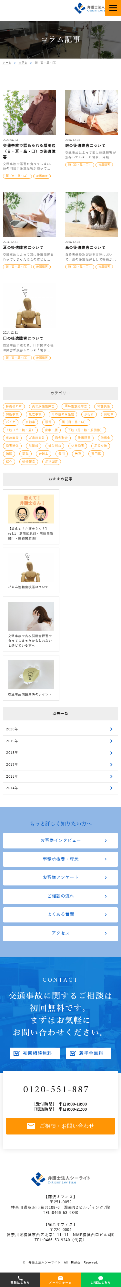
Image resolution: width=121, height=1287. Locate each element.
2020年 (12, 728)
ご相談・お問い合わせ (60, 1130)
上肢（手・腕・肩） (20, 429)
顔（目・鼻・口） (74, 422)
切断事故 (12, 414)
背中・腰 (51, 429)
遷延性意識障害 (76, 406)
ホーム (7, 62)
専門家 (96, 452)
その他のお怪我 (63, 414)
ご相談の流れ (60, 898)
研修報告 (28, 460)
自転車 (109, 414)
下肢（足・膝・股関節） (85, 429)
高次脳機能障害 (43, 406)
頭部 (48, 422)
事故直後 (12, 437)
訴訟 (25, 452)
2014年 (12, 788)
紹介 (9, 460)
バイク (10, 422)
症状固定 (51, 460)
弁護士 (43, 452)
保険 (9, 452)
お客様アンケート (61, 879)
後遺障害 (84, 437)
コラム (23, 62)
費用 (61, 452)
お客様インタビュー (60, 840)
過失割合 (61, 437)
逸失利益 (54, 445)
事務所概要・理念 (61, 860)
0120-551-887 (58, 1094)
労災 (78, 452)
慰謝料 (33, 445)
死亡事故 (35, 414)
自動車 (30, 422)
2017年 (12, 764)
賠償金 (105, 437)
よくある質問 (60, 917)
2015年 (12, 776)
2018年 (12, 752)
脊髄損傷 (103, 406)
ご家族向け (37, 437)
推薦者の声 (14, 406)
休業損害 (77, 445)
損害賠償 (12, 445)
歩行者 (89, 414)
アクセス (61, 936)
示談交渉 (100, 445)
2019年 (12, 740)
